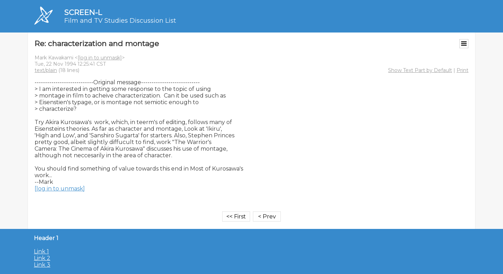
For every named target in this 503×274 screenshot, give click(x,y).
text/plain (46, 70)
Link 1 (41, 251)
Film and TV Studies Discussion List (120, 20)
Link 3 (42, 264)
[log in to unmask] (100, 58)
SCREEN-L (83, 12)
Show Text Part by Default (420, 70)
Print (462, 70)
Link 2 (42, 258)
